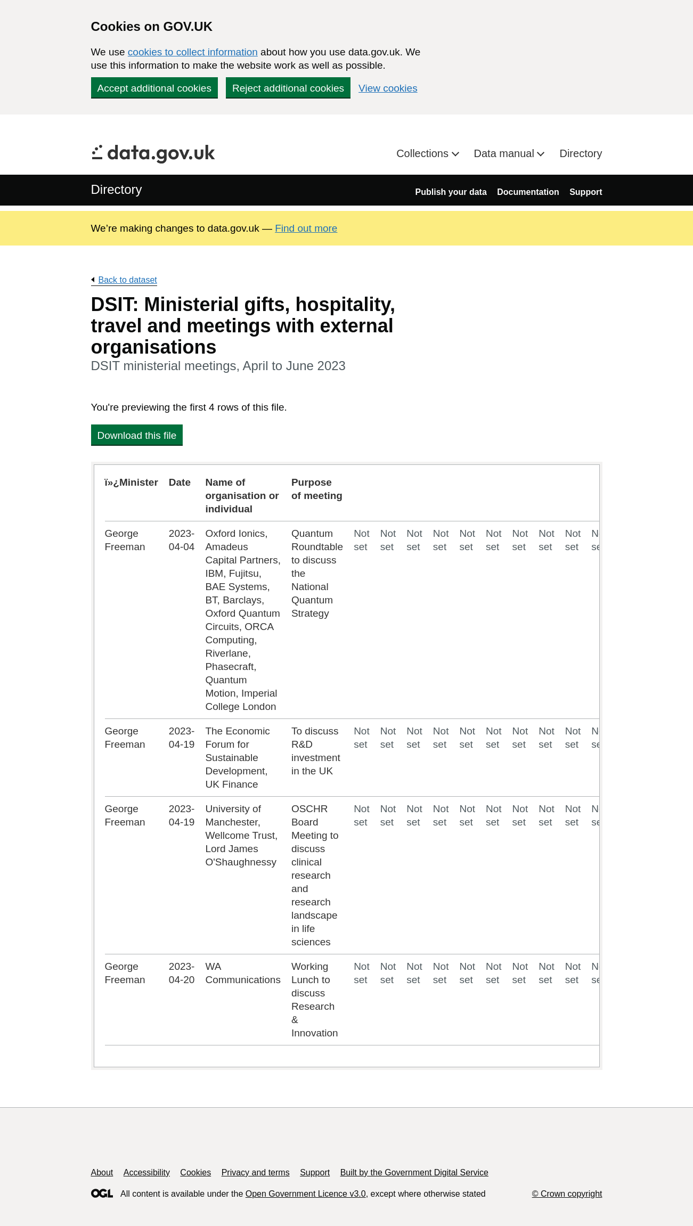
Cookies (195, 1172)
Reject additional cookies (288, 88)
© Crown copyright (567, 1193)
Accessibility (147, 1172)
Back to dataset (128, 279)
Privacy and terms (256, 1172)
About (102, 1172)
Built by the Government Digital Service (414, 1172)
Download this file (137, 435)
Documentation (528, 192)
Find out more (306, 228)
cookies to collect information (193, 52)
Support (585, 192)
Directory (580, 153)
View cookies (388, 88)
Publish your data (451, 192)
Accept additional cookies (154, 88)
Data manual (505, 153)
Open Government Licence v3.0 (306, 1193)
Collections (423, 153)
